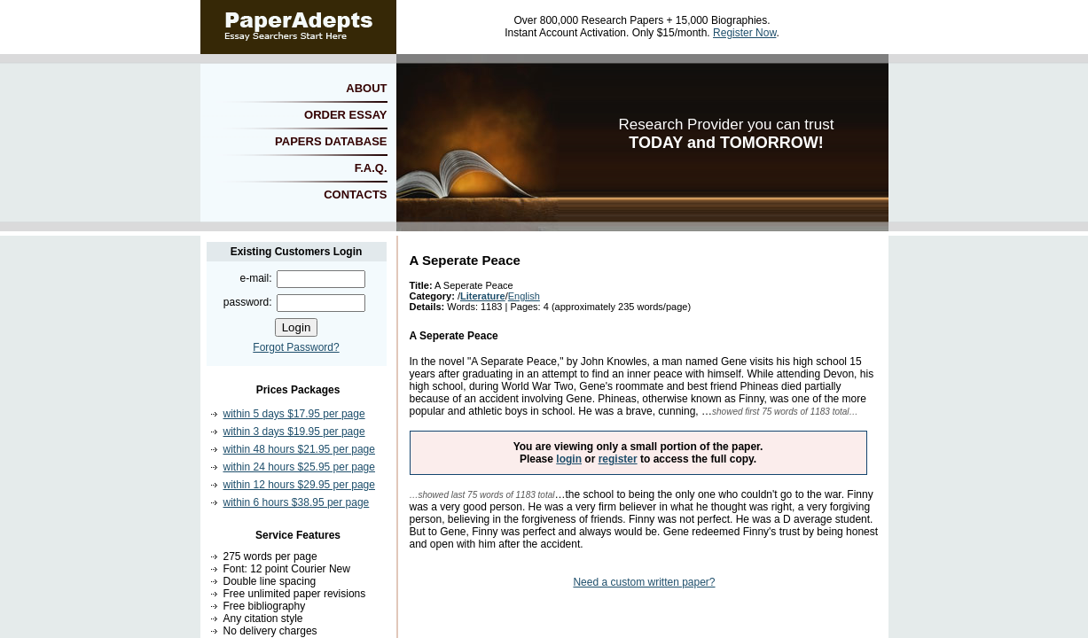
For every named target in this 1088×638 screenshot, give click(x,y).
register (618, 459)
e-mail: (255, 278)
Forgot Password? (296, 347)
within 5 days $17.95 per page (294, 414)
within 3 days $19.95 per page (294, 431)
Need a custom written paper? (644, 582)
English (524, 296)
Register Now (744, 33)
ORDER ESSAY (345, 114)
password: (247, 302)
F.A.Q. (371, 168)
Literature (482, 296)
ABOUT (366, 88)
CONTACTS (355, 194)
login (569, 459)
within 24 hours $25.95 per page (299, 467)
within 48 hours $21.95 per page (299, 449)
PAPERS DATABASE (331, 141)
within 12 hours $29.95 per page (299, 484)
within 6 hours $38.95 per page (296, 502)
